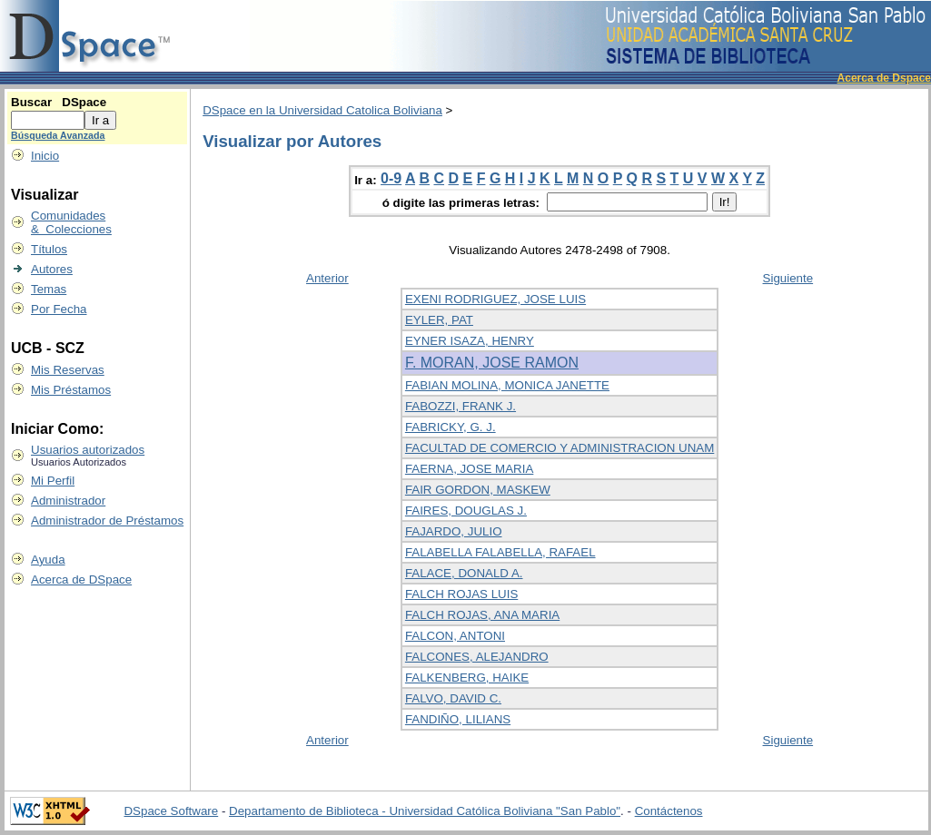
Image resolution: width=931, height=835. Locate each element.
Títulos (49, 249)
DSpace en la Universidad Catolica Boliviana (322, 110)
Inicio (45, 155)
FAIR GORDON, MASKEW (477, 489)
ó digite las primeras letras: (462, 203)
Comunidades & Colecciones (71, 222)
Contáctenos (669, 811)
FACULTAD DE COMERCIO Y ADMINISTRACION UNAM (559, 448)
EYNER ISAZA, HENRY (469, 341)
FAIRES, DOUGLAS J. (466, 510)
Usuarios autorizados (87, 450)
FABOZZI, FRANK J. (460, 406)
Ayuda (48, 559)
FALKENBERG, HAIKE (467, 677)
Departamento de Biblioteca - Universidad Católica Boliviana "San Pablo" (424, 811)
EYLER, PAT (439, 320)
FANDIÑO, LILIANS (457, 719)
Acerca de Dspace (884, 78)
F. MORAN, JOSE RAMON (492, 362)
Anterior (327, 278)
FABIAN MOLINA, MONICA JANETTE (507, 385)
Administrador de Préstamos (107, 520)
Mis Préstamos (71, 390)
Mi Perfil (52, 480)
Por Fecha (59, 309)
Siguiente (788, 278)
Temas (48, 289)
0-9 (391, 178)
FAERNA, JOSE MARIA (469, 469)
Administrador (68, 500)
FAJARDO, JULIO (453, 531)
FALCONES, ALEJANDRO (477, 656)
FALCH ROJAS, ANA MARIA (482, 615)
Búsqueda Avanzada (57, 135)
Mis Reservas (67, 370)
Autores (52, 269)
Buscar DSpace (58, 102)
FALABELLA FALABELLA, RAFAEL (500, 552)
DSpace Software (171, 811)
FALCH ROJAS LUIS (461, 594)
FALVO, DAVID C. (453, 698)
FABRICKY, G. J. (450, 427)
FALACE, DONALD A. (464, 573)
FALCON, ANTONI (455, 636)
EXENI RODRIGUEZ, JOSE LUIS (495, 299)
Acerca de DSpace (81, 579)
